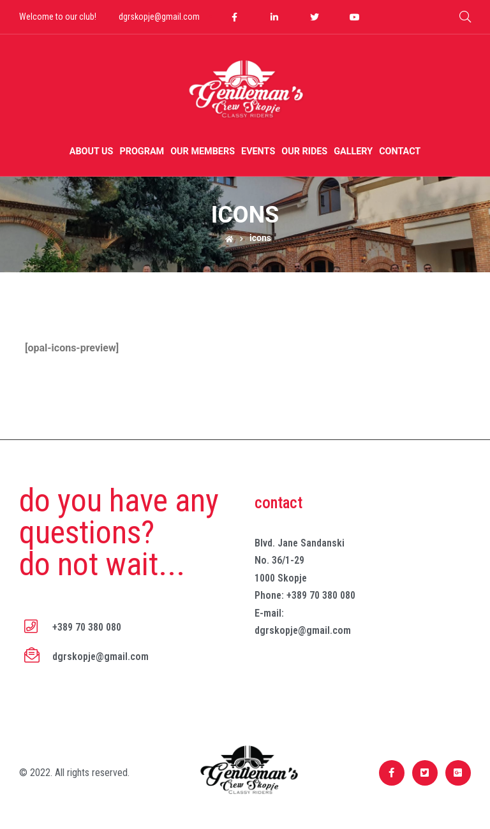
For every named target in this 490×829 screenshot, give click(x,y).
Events (258, 151)
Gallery (353, 151)
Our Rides (304, 151)
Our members (202, 151)
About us (92, 151)
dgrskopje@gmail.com (159, 16)
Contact (399, 151)
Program (141, 151)
